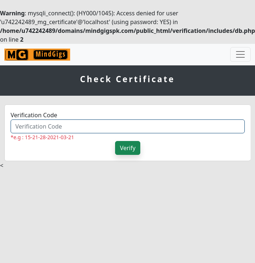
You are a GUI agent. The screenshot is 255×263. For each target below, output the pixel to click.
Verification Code (34, 115)
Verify (128, 148)
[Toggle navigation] (240, 54)
